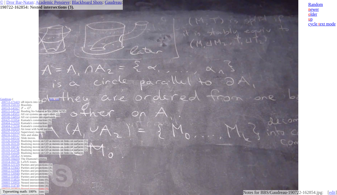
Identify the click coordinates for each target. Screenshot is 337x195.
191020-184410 (10, 158)
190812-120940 (10, 173)
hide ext (54, 99)
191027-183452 (10, 155)
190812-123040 (10, 170)
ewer (313, 9)
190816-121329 (10, 164)
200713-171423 (10, 101)
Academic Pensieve (52, 2)
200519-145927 (10, 108)
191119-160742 (10, 146)
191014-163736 (10, 161)
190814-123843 (10, 167)
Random (315, 4)
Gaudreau (113, 2)
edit (332, 192)
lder (312, 14)
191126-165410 (10, 140)
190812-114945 (10, 176)
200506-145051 (10, 114)
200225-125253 (10, 132)
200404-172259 (10, 123)
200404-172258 (10, 126)
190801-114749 (10, 185)
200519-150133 (10, 104)
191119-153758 (10, 149)
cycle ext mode (322, 24)
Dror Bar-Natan (20, 2)
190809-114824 (10, 179)
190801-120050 (10, 182)
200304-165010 (10, 129)
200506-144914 (10, 117)
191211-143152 (10, 137)
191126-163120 (10, 143)
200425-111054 (10, 120)
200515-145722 (10, 111)
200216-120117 (10, 135)
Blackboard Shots (87, 2)
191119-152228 (10, 152)
